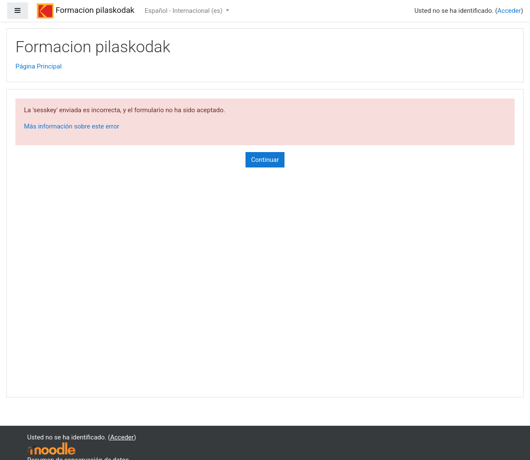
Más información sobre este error (71, 126)
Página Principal (38, 66)
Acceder (509, 11)
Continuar (265, 160)
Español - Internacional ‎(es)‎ (184, 11)
